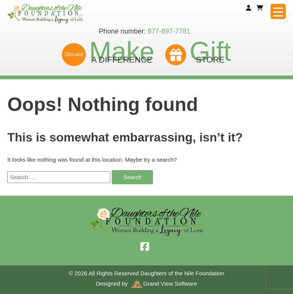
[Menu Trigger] (278, 11)
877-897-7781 (169, 31)
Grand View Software (164, 283)
